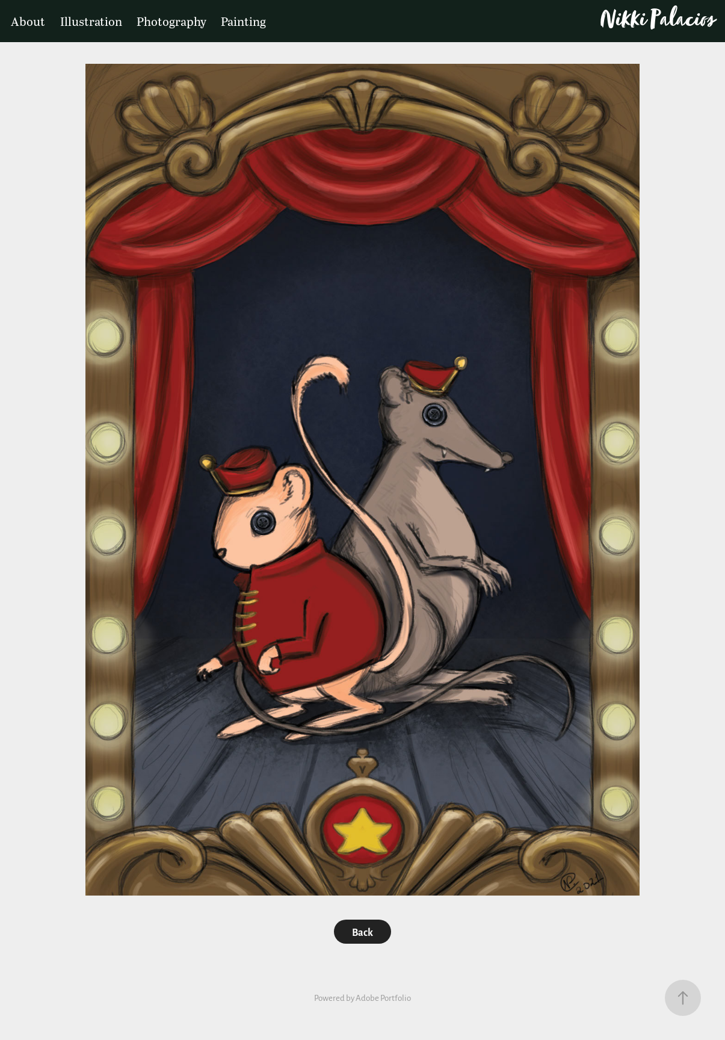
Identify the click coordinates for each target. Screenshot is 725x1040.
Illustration (91, 21)
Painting (243, 21)
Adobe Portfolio (383, 997)
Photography (171, 21)
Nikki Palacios (657, 21)
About (28, 21)
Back (362, 931)
